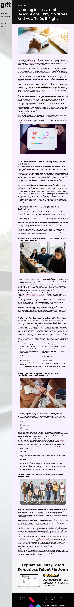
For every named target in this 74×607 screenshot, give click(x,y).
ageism (58, 196)
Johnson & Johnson (36, 447)
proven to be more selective (47, 539)
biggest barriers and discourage (44, 308)
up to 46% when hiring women (53, 105)
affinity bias (28, 184)
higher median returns (59, 545)
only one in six (32, 63)
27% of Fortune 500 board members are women (43, 61)
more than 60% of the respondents (33, 295)
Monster (33, 338)
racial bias (29, 173)
